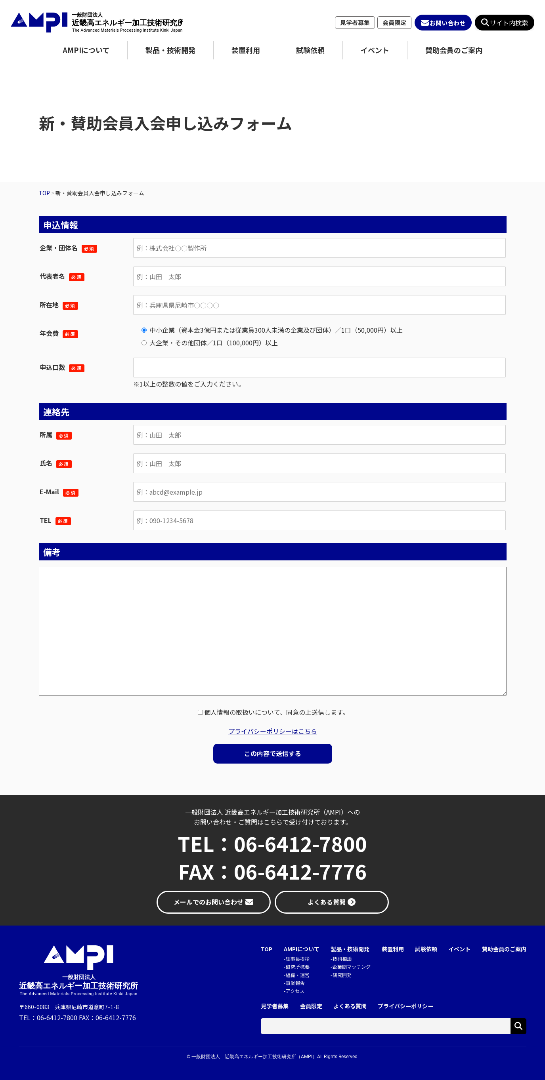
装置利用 (245, 50)
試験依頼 (310, 50)
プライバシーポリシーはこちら (272, 731)
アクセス (295, 990)
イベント (375, 50)
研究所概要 (298, 966)
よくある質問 (350, 1006)
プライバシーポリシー (405, 1006)
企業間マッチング (352, 966)
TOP (266, 949)
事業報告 (295, 982)
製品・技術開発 (170, 50)
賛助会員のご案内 (453, 50)
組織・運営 (298, 974)
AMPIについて (86, 50)
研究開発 (342, 974)
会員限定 (394, 22)
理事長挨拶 (298, 958)
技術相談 (342, 958)
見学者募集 (355, 22)
